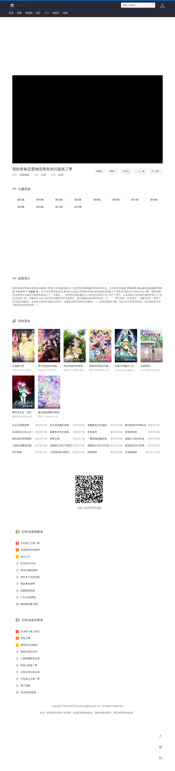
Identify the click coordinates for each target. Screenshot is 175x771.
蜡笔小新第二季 (26, 665)
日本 (43, 174)
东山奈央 (142, 288)
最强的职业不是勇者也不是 (142, 445)
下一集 (156, 171)
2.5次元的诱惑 (26, 597)
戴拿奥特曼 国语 (27, 604)
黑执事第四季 (25, 583)
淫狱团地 (145, 366)
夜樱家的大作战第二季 (105, 425)
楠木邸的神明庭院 (29, 438)
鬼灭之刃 (23, 556)
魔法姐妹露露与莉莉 (48, 412)
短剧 (65, 12)
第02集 (40, 199)
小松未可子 (21, 291)
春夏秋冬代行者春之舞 (67, 432)
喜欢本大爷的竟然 (28, 577)
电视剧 (28, 12)
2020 (60, 174)
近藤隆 (31, 291)
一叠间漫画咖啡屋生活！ (105, 438)
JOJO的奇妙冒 (26, 692)
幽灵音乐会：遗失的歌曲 (25, 412)
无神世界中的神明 (28, 550)
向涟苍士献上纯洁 (28, 631)
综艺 (38, 12)
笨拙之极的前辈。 (28, 570)
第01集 (21, 199)
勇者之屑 (67, 438)
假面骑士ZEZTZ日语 (105, 445)
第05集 (97, 199)
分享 (126, 171)
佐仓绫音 (152, 288)
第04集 (78, 199)
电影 (19, 12)
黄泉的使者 (142, 432)
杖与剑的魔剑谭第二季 (67, 425)
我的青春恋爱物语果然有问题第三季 (42, 169)
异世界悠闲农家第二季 (76, 366)
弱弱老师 (105, 452)
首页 (11, 12)
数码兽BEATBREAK (142, 425)
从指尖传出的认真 (28, 672)
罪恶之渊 (23, 638)
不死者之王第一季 (28, 543)
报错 (113, 171)
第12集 (78, 206)
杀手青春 (29, 452)
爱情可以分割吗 (26, 645)
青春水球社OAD (27, 651)
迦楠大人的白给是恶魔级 (142, 438)
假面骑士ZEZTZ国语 (67, 445)
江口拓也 (121, 288)
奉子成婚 (23, 685)
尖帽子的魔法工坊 (124, 366)
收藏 (99, 171)
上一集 (140, 171)
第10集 (40, 206)
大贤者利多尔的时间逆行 (67, 452)
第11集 (59, 206)
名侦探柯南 (142, 452)
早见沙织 (131, 288)
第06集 (116, 199)
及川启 (63, 288)
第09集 (21, 206)
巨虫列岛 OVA (26, 563)
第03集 (59, 199)
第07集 (135, 199)
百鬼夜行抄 (18, 366)
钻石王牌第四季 (29, 425)
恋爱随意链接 (25, 590)
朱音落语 (105, 432)
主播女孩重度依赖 (29, 445)
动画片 (55, 12)
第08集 (154, 199)
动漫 (46, 12)
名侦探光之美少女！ (29, 432)
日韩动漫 (24, 174)
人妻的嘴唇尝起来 (28, 658)
